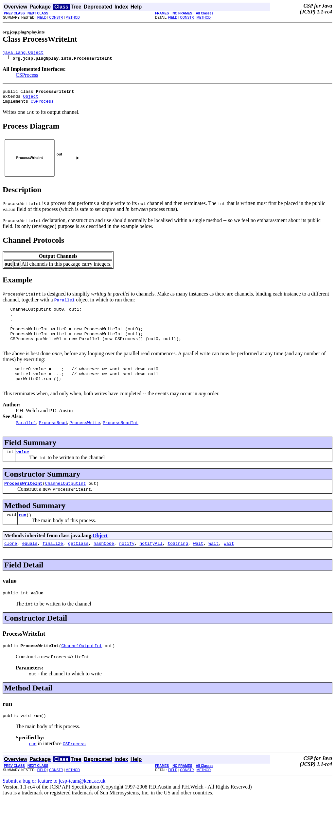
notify (126, 563)
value (22, 468)
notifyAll (151, 563)
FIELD (41, 17)
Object (30, 99)
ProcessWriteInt (23, 501)
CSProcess (27, 76)
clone (10, 563)
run (22, 533)
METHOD (73, 17)
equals (30, 563)
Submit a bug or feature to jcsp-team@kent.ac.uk (54, 803)
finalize (53, 563)
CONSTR (56, 17)
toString (178, 563)
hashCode (104, 563)
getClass (78, 563)
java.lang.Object (23, 53)
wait (198, 563)
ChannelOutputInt (65, 501)
